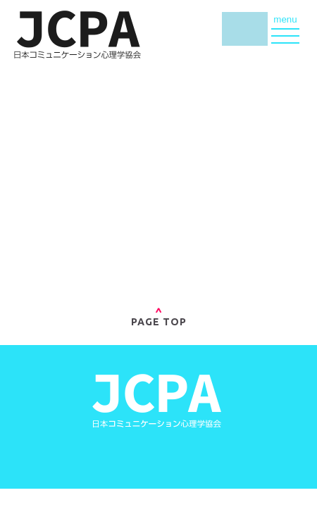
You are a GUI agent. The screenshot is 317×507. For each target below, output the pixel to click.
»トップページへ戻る (158, 243)
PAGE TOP (159, 317)
